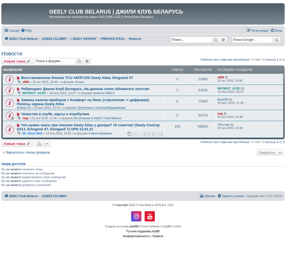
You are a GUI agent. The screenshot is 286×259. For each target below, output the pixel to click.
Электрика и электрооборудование (101, 107)
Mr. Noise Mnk (32, 133)
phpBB (134, 226)
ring (25, 118)
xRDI (25, 82)
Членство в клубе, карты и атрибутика (55, 114)
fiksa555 (222, 99)
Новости (11, 54)
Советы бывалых (100, 133)
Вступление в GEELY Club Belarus (97, 118)
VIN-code (223, 124)
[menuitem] (26, 30)
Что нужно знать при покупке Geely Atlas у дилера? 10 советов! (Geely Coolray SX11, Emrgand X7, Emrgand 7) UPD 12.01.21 (88, 127)
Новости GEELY (104, 93)
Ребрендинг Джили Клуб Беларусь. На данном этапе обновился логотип (85, 89)
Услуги (79, 82)
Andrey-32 (24, 107)
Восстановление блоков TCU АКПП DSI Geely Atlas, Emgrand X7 (77, 78)
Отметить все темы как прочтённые (225, 59)
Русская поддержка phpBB (142, 231)
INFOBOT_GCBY (34, 93)
